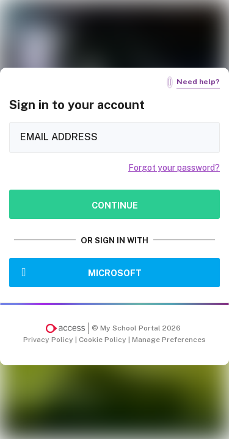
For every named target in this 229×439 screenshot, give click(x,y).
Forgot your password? (174, 168)
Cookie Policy (103, 339)
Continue (115, 205)
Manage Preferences (169, 339)
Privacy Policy (49, 339)
